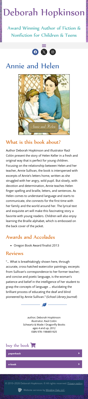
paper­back (14, 353)
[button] (44, 45)
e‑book (12, 364)
